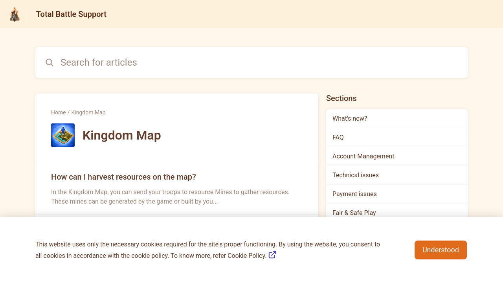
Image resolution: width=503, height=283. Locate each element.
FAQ (338, 137)
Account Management (363, 156)
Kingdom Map (88, 112)
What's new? (349, 118)
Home (58, 112)
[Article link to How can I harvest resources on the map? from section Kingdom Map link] (177, 188)
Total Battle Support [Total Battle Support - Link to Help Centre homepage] (71, 14)
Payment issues (354, 194)
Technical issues (355, 175)
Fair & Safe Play (354, 213)
